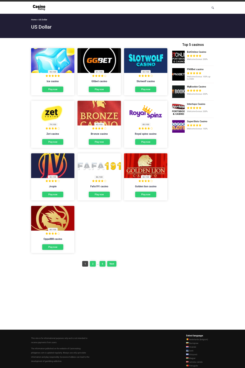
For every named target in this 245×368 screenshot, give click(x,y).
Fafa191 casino (99, 186)
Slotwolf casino (146, 81)
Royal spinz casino (146, 133)
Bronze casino (99, 133)
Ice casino (53, 81)
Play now (52, 89)
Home (34, 19)
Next (112, 264)
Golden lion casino (146, 186)
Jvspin (53, 186)
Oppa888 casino (52, 239)
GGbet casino (99, 81)
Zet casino (52, 133)
